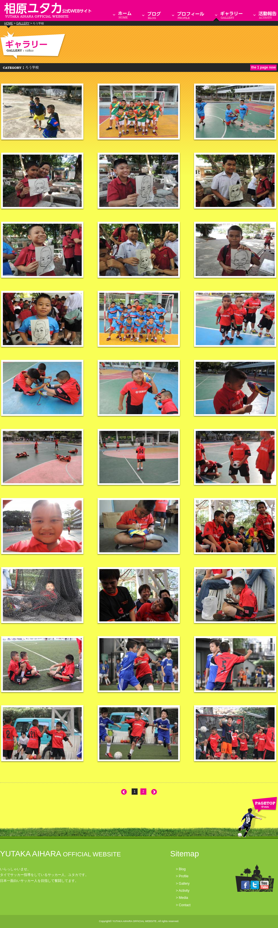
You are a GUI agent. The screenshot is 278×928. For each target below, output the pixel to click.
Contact (184, 905)
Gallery (184, 884)
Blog (182, 869)
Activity (184, 891)
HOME (8, 23)
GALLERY (23, 23)
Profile (183, 876)
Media (183, 898)
